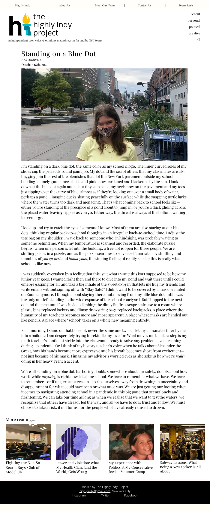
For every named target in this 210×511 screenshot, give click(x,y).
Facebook (131, 495)
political (194, 27)
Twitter (105, 495)
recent (195, 14)
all (198, 39)
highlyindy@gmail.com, (95, 491)
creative (194, 33)
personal (194, 20)
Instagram (79, 495)
